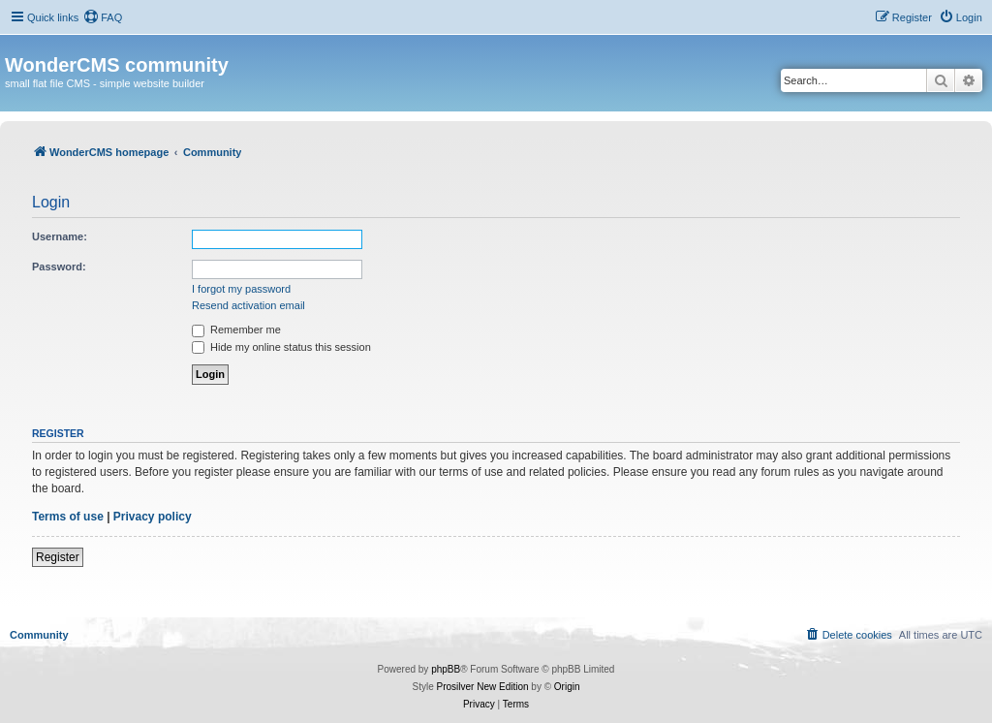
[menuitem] (102, 17)
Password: (59, 266)
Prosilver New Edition (483, 686)
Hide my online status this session (281, 347)
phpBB (445, 669)
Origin (567, 686)
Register (57, 557)
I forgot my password (241, 289)
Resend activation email (248, 305)
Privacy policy (152, 516)
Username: (59, 236)
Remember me (236, 329)
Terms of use (68, 516)
